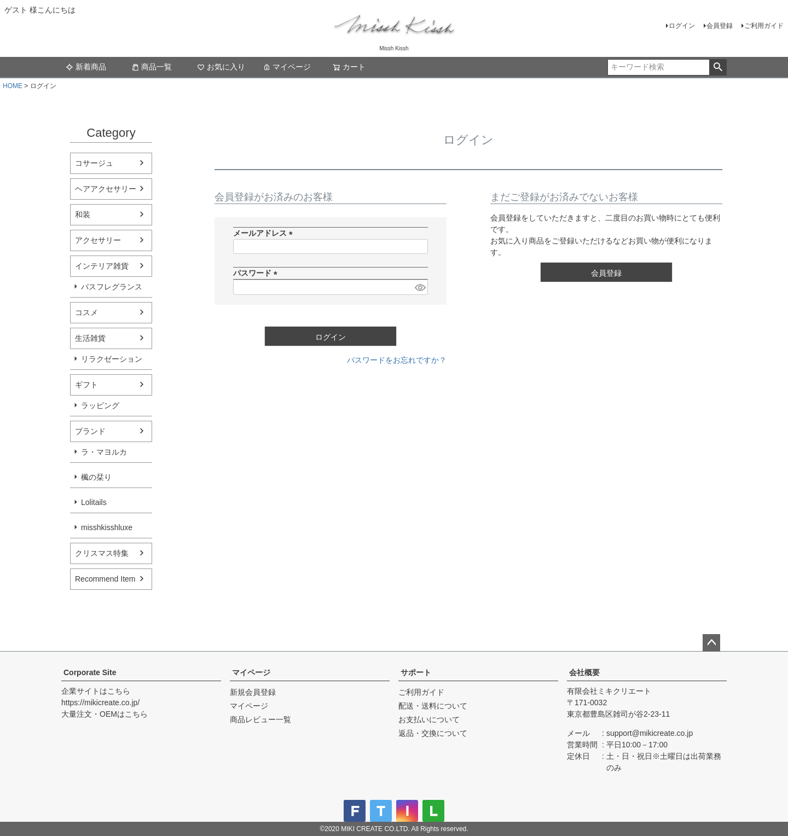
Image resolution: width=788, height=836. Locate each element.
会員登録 (719, 26)
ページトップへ (711, 643)
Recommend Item (105, 578)
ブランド (90, 431)
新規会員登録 (253, 692)
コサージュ (94, 163)
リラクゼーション (111, 359)
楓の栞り (96, 477)
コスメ (86, 312)
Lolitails (94, 502)
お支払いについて (429, 719)
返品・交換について (432, 733)
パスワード (257, 273)
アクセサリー (98, 240)
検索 (717, 67)
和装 (82, 214)
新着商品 (86, 66)
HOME (12, 86)
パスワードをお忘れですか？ (397, 360)
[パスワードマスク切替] (419, 287)
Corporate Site (89, 672)
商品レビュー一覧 (260, 719)
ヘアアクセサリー (105, 188)
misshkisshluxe (106, 527)
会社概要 (584, 672)
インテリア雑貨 (102, 266)
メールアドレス (265, 233)
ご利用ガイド (764, 26)
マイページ (287, 66)
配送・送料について (432, 705)
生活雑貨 (90, 338)
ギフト (86, 384)
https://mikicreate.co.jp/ (100, 702)
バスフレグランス (111, 286)
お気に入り (221, 66)
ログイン (682, 26)
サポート (416, 672)
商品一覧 (151, 66)
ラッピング (100, 405)
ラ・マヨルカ (104, 452)
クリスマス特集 (102, 553)
